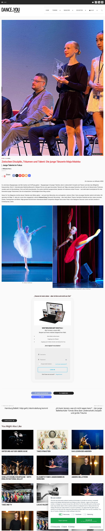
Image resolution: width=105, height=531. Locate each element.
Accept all (89, 520)
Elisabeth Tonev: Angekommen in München (50, 478)
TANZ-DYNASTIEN (43, 451)
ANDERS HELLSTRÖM (80, 477)
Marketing (90, 514)
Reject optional (63, 520)
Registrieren (59, 374)
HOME (47, 10)
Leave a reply (9, 420)
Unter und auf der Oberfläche (14, 451)
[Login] (4, 2)
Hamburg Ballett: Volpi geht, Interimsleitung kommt (26, 408)
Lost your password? (61, 364)
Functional (78, 514)
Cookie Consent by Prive (95, 526)
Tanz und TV (7, 505)
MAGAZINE (67, 10)
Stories (8, 158)
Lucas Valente (43, 505)
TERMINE (54, 10)
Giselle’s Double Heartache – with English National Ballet (16, 478)
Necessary (66, 514)
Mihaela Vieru (7, 169)
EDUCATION (79, 10)
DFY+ (4, 158)
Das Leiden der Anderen (81, 451)
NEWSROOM (6, 529)
